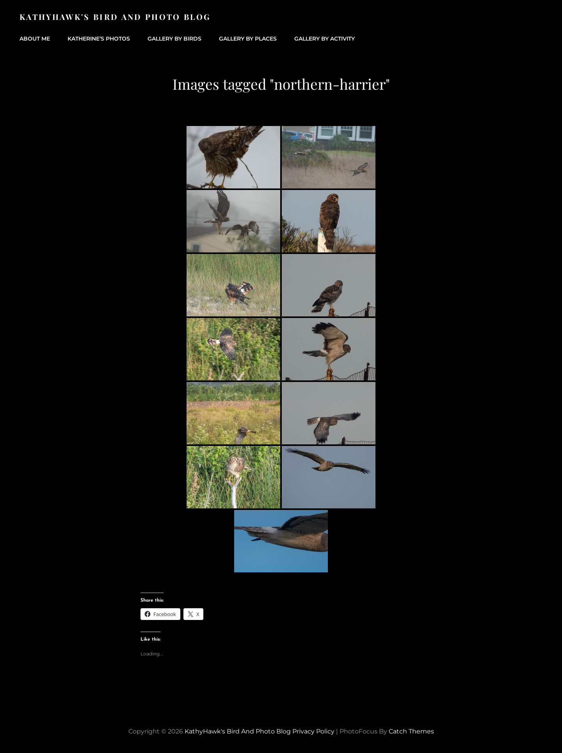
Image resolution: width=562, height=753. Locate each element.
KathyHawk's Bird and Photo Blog (115, 16)
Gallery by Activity (324, 38)
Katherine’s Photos (99, 38)
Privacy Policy (313, 731)
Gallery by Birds (174, 38)
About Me (35, 38)
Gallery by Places (248, 38)
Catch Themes (411, 731)
